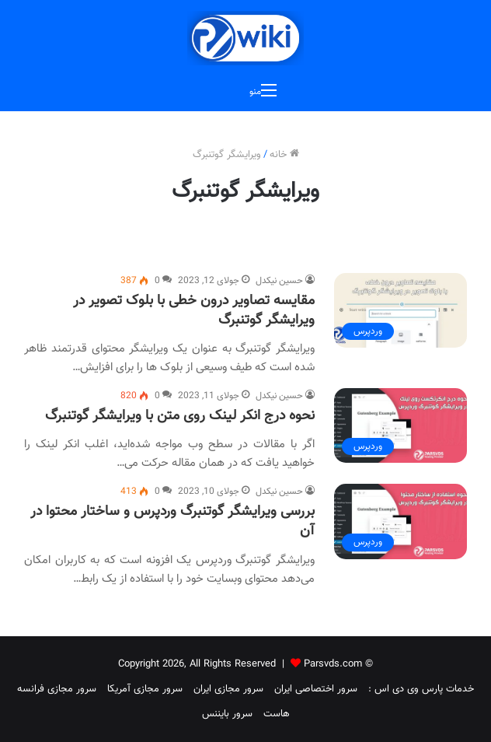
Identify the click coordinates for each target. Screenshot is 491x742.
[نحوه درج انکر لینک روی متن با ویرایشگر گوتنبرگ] (400, 425)
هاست (276, 714)
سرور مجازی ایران (228, 689)
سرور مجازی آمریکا (145, 689)
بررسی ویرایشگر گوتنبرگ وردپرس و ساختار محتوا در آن (172, 521)
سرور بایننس (227, 714)
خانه (284, 155)
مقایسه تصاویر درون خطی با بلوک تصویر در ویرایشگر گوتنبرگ (194, 310)
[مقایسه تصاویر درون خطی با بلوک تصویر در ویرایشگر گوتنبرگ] (400, 310)
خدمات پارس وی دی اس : (421, 689)
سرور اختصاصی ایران (315, 689)
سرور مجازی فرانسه (56, 689)
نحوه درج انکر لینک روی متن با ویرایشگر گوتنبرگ (180, 416)
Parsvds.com (333, 664)
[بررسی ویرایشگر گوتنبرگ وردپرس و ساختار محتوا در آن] (400, 521)
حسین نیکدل (279, 281)
